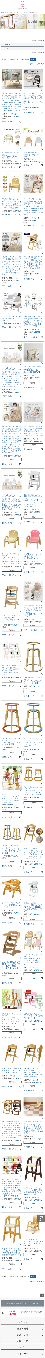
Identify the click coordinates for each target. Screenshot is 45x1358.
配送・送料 (22, 1328)
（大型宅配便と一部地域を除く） (22, 1313)
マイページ (22, 1353)
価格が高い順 (24, 59)
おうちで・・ (11, 12)
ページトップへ (42, 1295)
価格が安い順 (14, 59)
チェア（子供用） (22, 12)
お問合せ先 (22, 1341)
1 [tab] (21, 31)
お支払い (22, 1322)
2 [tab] (23, 31)
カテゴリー (22, 1347)
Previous (2, 23)
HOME (3, 12)
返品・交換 (22, 1335)
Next (42, 23)
